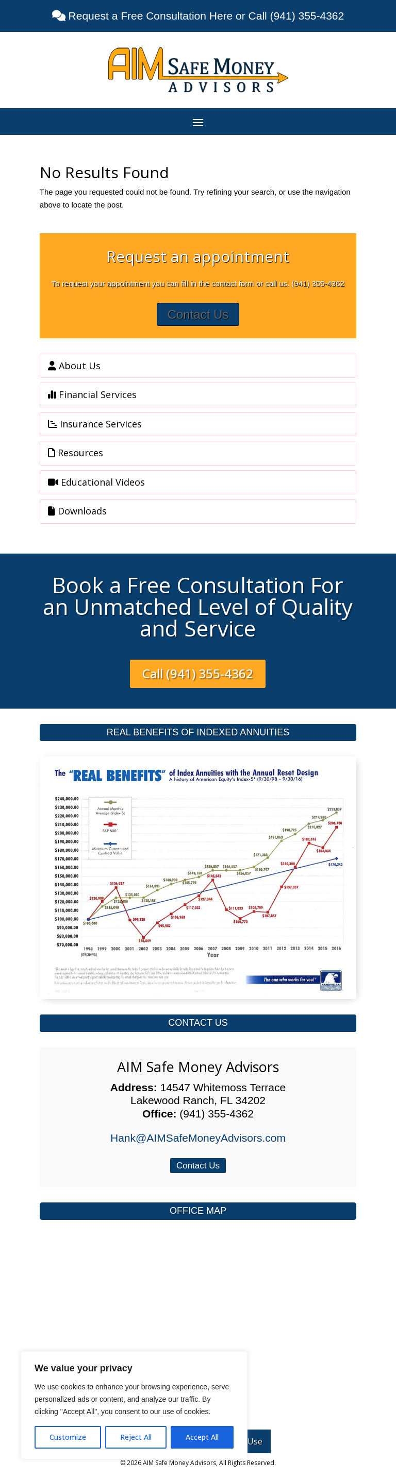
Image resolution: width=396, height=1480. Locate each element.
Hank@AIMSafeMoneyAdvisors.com (198, 1138)
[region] (134, 1405)
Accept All (202, 1437)
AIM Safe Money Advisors (198, 1066)
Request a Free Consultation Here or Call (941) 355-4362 (204, 16)
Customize (68, 1437)
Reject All (136, 1437)
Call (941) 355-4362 (197, 673)
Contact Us (198, 314)
